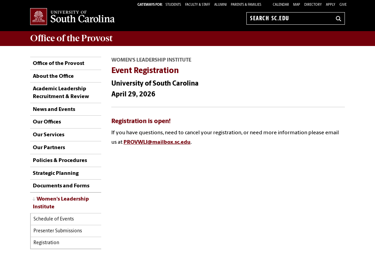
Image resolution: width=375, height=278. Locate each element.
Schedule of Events (54, 219)
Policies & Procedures (60, 160)
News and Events (54, 109)
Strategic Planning (56, 173)
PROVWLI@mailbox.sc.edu (157, 142)
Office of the (71, 38)
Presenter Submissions (58, 231)
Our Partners (49, 147)
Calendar (281, 5)
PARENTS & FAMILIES (246, 5)
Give (343, 5)
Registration (46, 243)
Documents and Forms (61, 186)
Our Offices (47, 122)
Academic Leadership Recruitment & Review (61, 92)
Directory (313, 5)
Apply (330, 5)
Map (296, 5)
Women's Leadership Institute (61, 203)
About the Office (53, 76)
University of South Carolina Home (72, 17)
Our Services (48, 135)
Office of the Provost (58, 63)
